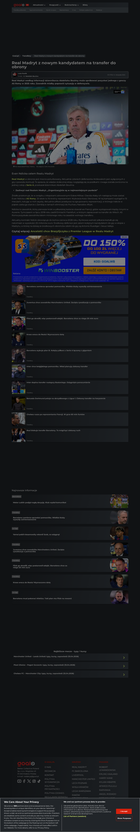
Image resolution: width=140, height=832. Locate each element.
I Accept (123, 811)
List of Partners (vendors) (75, 816)
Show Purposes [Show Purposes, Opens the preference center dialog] (124, 818)
